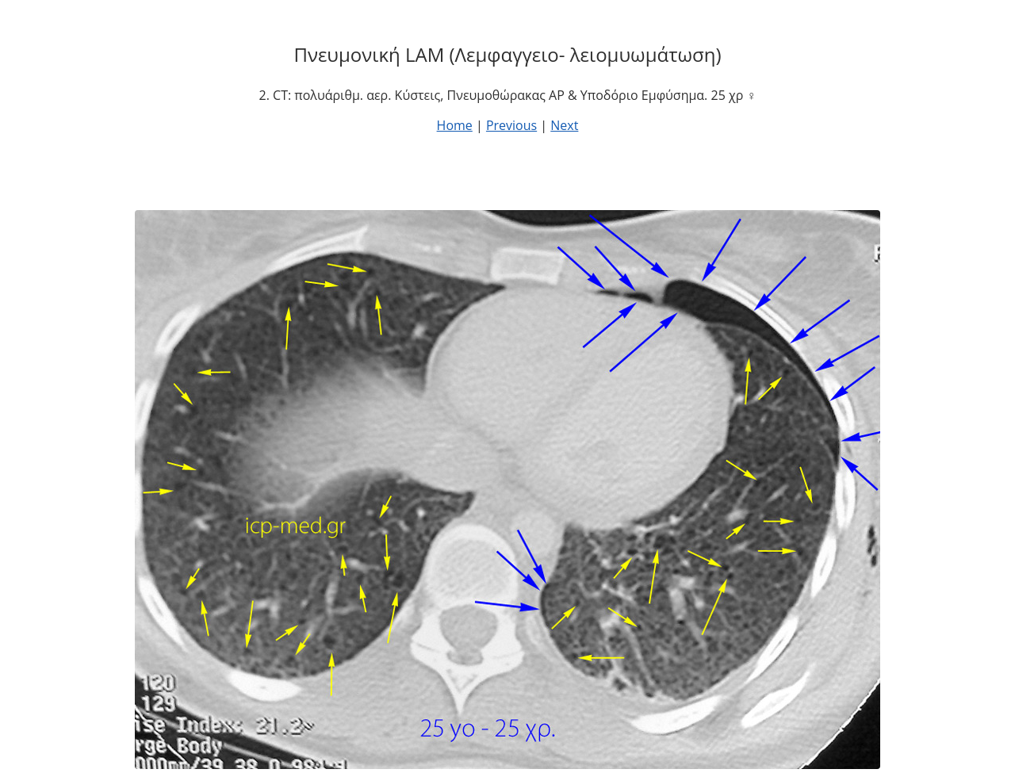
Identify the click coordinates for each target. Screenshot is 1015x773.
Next (564, 125)
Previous (511, 125)
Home (455, 125)
